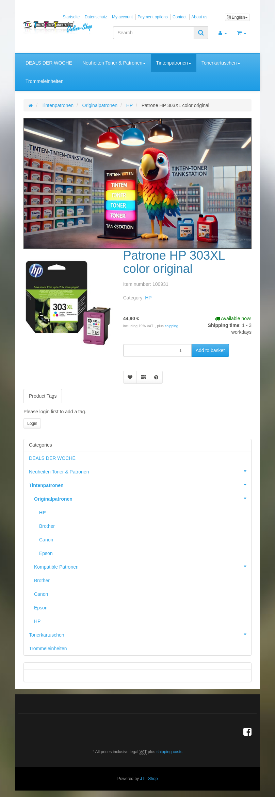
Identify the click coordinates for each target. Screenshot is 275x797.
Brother (47, 526)
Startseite (71, 17)
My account (122, 17)
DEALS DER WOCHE (49, 63)
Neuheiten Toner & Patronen (114, 63)
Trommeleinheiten (45, 81)
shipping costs (169, 751)
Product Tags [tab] (42, 396)
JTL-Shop (149, 778)
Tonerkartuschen (220, 63)
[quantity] (157, 350)
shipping (171, 326)
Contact (180, 17)
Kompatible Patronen (142, 566)
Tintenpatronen (173, 63)
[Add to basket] (210, 350)
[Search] (153, 32)
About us (199, 17)
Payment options (153, 17)
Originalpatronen (142, 498)
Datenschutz (96, 17)
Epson (46, 553)
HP (148, 297)
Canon (46, 539)
